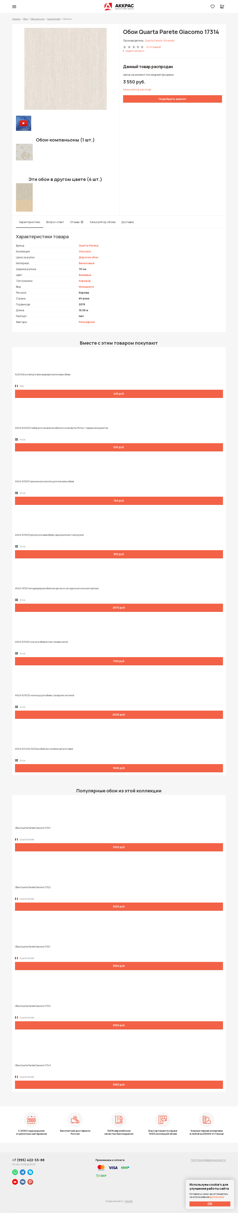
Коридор (85, 281)
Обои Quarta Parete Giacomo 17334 (33, 1006)
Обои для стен (38, 18)
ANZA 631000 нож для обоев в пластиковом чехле (41, 641)
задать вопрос (134, 51)
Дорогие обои (88, 257)
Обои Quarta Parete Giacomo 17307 (33, 828)
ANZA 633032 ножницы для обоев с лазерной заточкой (44, 695)
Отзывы (77, 222)
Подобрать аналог (172, 99)
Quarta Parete (53, 18)
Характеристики (29, 222)
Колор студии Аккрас (119, 6)
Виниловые (86, 263)
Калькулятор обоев (102, 222)
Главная (16, 18)
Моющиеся (86, 286)
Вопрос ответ (55, 222)
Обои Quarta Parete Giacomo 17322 (33, 887)
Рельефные (87, 322)
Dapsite (129, 1201)
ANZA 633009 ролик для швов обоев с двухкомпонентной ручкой (49, 535)
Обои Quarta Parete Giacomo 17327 (32, 946)
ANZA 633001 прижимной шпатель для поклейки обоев (44, 481)
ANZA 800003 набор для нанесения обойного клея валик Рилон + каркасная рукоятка (61, 428)
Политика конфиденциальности (208, 1160)
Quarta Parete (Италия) (160, 40)
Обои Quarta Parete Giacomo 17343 (33, 1065)
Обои (25, 18)
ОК (210, 1203)
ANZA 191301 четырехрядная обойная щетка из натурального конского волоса (57, 588)
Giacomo (85, 251)
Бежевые (85, 275)
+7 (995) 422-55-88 (28, 1160)
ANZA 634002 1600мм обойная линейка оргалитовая (44, 748)
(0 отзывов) (153, 47)
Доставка (127, 222)
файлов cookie (217, 1197)
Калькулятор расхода (137, 89)
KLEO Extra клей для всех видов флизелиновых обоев (42, 374)
